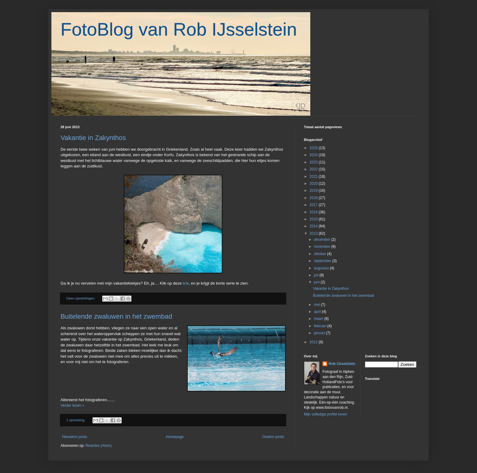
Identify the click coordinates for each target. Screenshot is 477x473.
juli (316, 275)
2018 (314, 198)
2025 (314, 148)
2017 (314, 205)
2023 (314, 162)
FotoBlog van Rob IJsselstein (179, 29)
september (323, 261)
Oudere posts (273, 437)
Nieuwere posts (74, 437)
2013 (314, 233)
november (322, 246)
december (322, 239)
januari (320, 333)
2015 (314, 219)
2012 (314, 342)
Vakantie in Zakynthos (93, 138)
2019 (314, 190)
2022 (314, 169)
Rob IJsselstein (342, 364)
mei (317, 305)
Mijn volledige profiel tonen (325, 414)
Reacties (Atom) (98, 445)
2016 (314, 212)
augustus (322, 268)
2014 (314, 226)
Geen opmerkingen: (81, 298)
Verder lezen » (72, 405)
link (186, 283)
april (318, 312)
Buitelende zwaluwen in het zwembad (116, 316)
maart (319, 319)
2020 (314, 183)
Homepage (175, 437)
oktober (320, 254)
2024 (314, 155)
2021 (314, 176)
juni (317, 282)
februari (320, 326)
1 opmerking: (76, 420)
